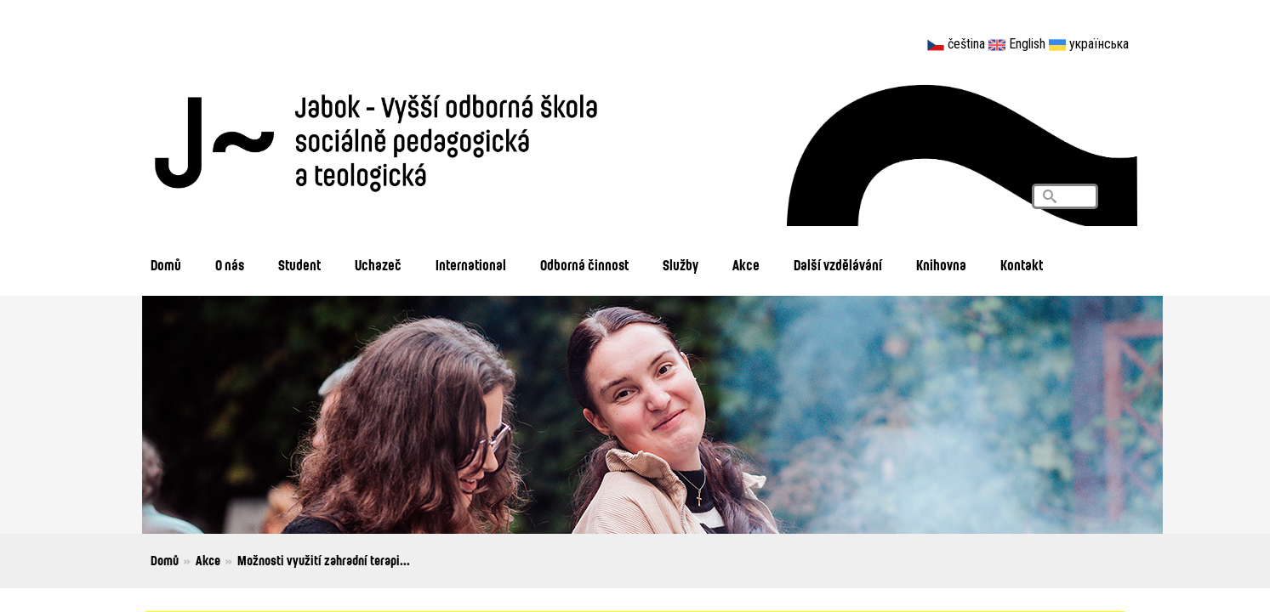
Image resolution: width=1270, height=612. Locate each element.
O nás (229, 265)
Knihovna (941, 265)
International (471, 265)
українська (1099, 44)
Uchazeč (378, 265)
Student (299, 265)
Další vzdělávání (838, 265)
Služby (680, 265)
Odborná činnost (584, 265)
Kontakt (1021, 265)
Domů (166, 265)
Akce (746, 265)
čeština (966, 44)
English (1027, 44)
